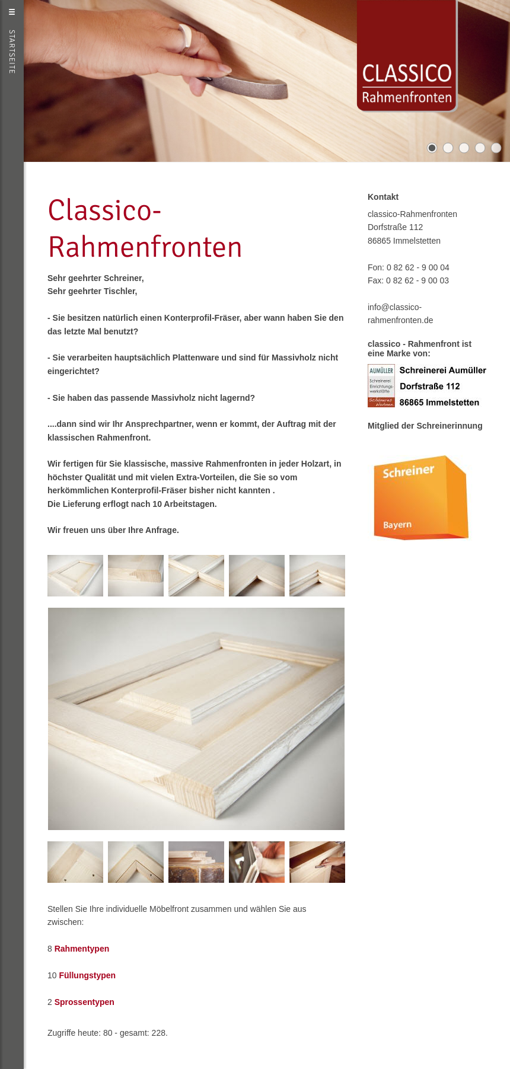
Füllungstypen (87, 975)
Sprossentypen (84, 1002)
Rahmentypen (82, 948)
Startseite (12, 52)
